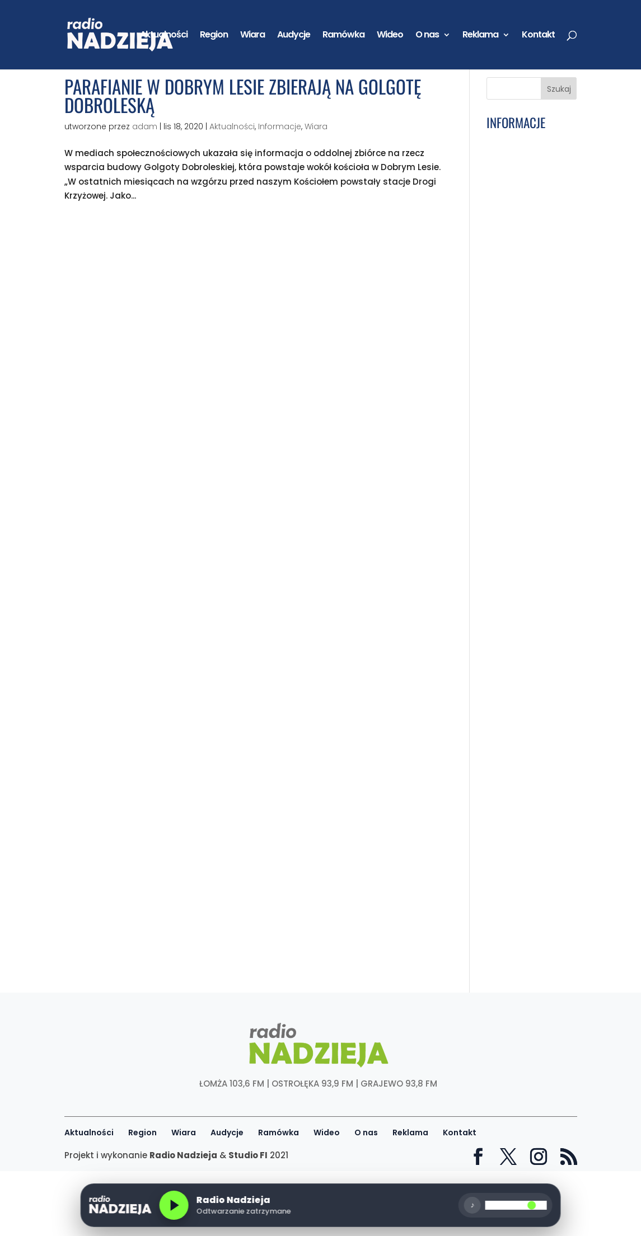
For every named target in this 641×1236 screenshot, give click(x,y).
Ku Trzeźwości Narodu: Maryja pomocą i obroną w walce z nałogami (528, 261)
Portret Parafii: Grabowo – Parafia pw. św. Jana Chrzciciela (527, 800)
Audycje (293, 36)
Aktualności (164, 36)
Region (214, 36)
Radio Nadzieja (183, 1155)
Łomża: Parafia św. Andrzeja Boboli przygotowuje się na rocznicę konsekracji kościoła (530, 701)
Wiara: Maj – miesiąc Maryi (516, 464)
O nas (427, 36)
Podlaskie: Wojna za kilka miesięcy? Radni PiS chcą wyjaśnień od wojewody (530, 343)
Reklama (480, 36)
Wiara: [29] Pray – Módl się (525, 230)
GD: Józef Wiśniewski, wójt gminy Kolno (520, 490)
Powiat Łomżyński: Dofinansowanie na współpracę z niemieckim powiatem (529, 568)
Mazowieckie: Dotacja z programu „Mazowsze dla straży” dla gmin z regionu (526, 886)
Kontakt (538, 36)
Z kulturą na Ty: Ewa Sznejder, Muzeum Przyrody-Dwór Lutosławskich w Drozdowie (529, 615)
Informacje (279, 126)
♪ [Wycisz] (473, 1205)
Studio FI (248, 1155)
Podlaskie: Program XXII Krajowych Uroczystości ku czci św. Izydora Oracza (529, 200)
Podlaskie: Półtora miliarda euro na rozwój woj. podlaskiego (525, 524)
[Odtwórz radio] (173, 1205)
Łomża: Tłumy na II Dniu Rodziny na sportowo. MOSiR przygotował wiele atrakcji (526, 157)
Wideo (390, 36)
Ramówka (343, 36)
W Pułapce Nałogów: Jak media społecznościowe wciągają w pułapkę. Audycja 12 (530, 753)
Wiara (252, 36)
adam (144, 126)
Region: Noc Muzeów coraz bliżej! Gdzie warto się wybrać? (526, 658)
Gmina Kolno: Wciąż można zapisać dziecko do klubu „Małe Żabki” (529, 299)
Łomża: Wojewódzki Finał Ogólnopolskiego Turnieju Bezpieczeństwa (528, 390)
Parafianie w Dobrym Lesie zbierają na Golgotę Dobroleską (242, 96)
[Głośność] (516, 1205)
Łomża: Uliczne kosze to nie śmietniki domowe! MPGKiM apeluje (527, 839)
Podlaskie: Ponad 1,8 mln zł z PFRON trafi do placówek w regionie (530, 433)
